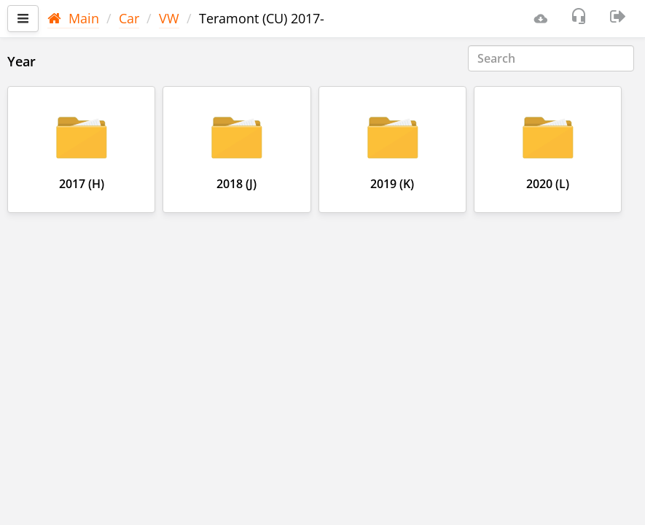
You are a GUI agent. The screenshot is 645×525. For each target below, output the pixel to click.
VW (169, 18)
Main (73, 18)
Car (129, 18)
